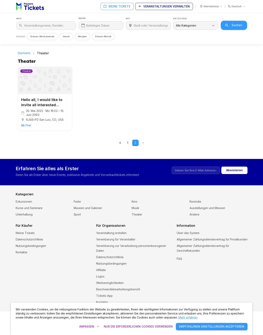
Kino (134, 201)
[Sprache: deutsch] (236, 6)
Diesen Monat (103, 36)
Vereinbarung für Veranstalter (115, 239)
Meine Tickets (117, 6)
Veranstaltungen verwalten (164, 6)
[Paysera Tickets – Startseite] (30, 6)
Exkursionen (24, 201)
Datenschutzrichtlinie (29, 239)
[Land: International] (211, 6)
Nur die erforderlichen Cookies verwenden (138, 326)
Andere (194, 214)
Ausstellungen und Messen (207, 208)
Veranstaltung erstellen (111, 233)
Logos (100, 276)
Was (19, 18)
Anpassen (89, 326)
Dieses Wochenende (42, 36)
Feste (77, 201)
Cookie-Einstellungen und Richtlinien (201, 257)
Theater (137, 214)
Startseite (24, 53)
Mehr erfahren (188, 317)
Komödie (195, 201)
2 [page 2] (135, 143)
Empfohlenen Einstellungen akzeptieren (212, 326)
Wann (82, 18)
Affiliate (101, 270)
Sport (77, 214)
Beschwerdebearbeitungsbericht (118, 289)
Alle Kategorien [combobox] (186, 25)
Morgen (82, 36)
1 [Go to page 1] (128, 143)
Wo (128, 18)
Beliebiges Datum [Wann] (97, 25)
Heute (66, 36)
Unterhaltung (24, 214)
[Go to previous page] (120, 143)
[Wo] (151, 26)
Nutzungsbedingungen (31, 245)
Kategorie (180, 18)
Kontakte (21, 252)
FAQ (179, 263)
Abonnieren (234, 170)
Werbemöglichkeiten (110, 282)
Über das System (188, 233)
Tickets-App (104, 295)
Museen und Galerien (88, 208)
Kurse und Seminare (29, 208)
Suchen (234, 25)
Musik (135, 208)
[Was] (48, 26)
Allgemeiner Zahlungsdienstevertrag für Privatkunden (212, 239)
